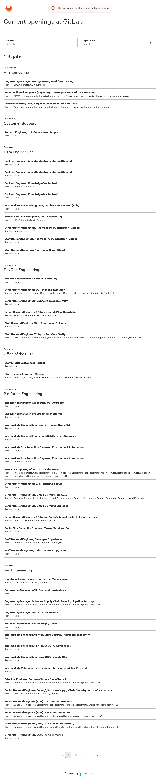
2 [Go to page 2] (76, 754)
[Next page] (97, 755)
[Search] (41, 44)
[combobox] (82, 44)
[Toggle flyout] (150, 43)
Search (10, 40)
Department (88, 40)
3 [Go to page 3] (83, 754)
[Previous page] (62, 755)
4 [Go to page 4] (91, 754)
